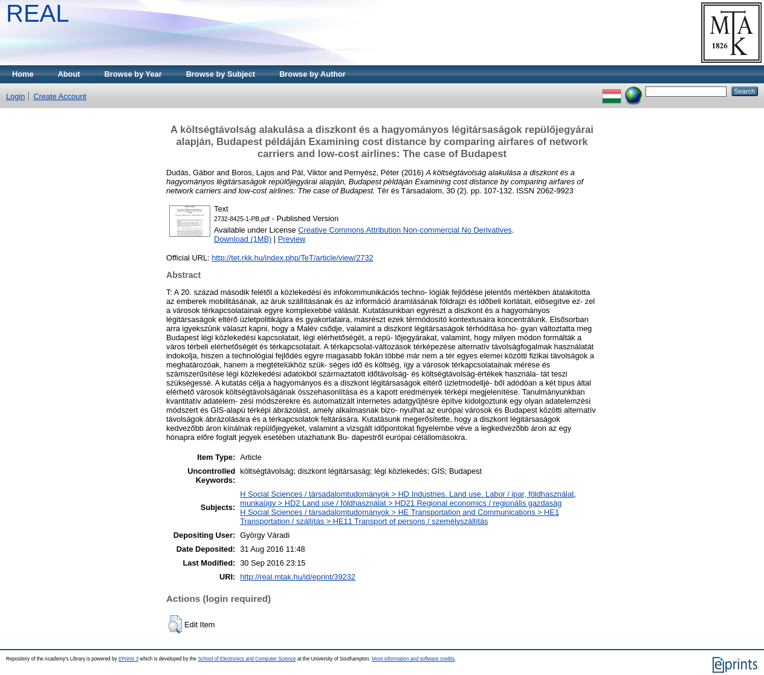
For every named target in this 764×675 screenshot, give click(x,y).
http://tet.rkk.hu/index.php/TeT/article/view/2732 (292, 257)
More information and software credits (413, 659)
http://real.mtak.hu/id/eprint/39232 (297, 576)
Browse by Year (133, 74)
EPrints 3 (128, 659)
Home (23, 74)
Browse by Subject (221, 74)
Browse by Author (312, 74)
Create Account (59, 96)
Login (15, 96)
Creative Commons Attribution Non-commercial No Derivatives (404, 229)
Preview (292, 239)
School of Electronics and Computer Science (247, 659)
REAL (38, 13)
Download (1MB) (242, 239)
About (69, 74)
